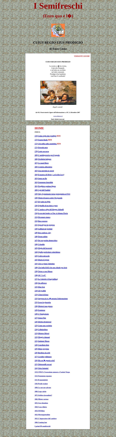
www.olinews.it (58, 116)
